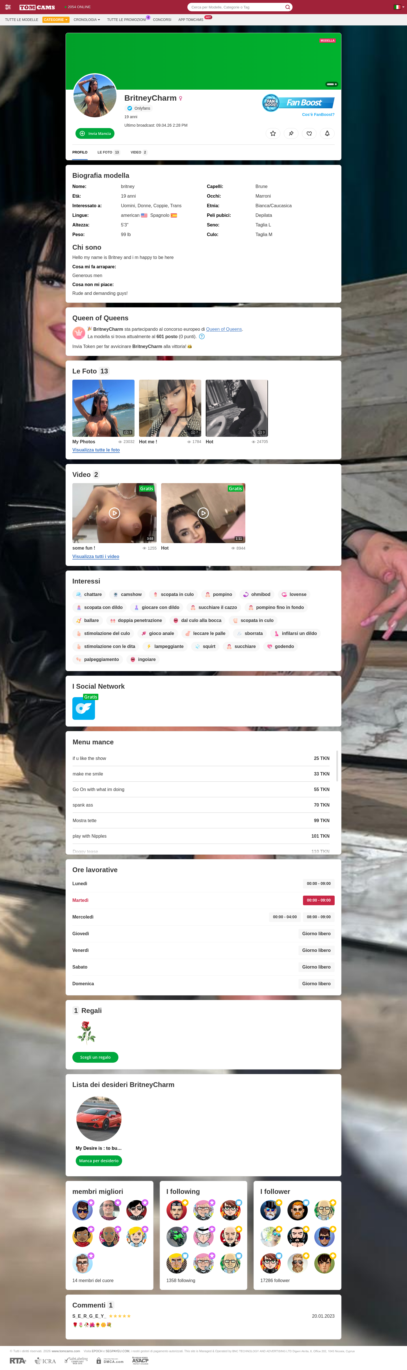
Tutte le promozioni (128, 19)
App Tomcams (192, 19)
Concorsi (162, 20)
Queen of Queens (224, 329)
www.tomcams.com (66, 1351)
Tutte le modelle (21, 20)
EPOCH (97, 1351)
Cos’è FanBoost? (318, 114)
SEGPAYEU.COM (117, 1351)
